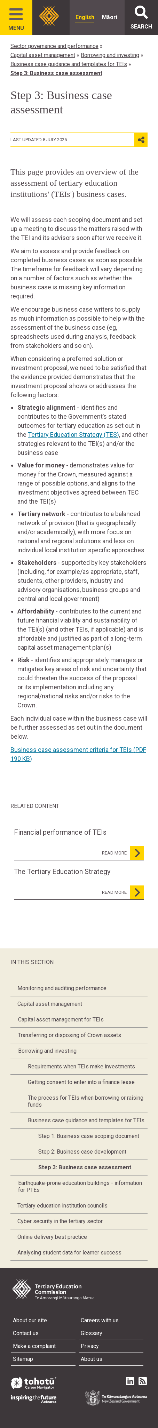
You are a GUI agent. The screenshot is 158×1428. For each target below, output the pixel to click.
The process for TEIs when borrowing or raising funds (85, 1101)
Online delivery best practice (52, 1237)
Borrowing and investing (110, 55)
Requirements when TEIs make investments (81, 1066)
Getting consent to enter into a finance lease (81, 1082)
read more (123, 853)
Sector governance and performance (54, 46)
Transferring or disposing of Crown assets (69, 1035)
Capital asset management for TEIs (61, 1019)
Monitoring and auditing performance (61, 988)
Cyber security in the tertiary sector (60, 1221)
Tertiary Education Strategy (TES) (73, 434)
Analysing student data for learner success (69, 1252)
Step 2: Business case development (82, 1151)
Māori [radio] (109, 17)
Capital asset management (42, 55)
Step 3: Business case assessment (56, 73)
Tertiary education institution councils (62, 1205)
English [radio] (85, 17)
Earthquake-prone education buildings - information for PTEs (80, 1186)
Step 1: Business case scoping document (88, 1136)
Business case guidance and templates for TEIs (68, 64)
